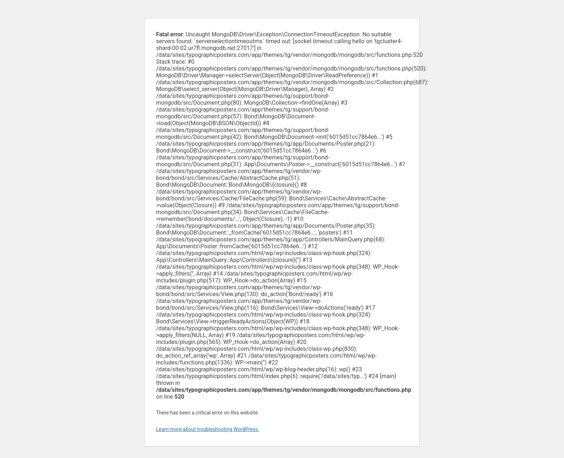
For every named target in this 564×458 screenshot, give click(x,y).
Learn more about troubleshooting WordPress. (207, 429)
